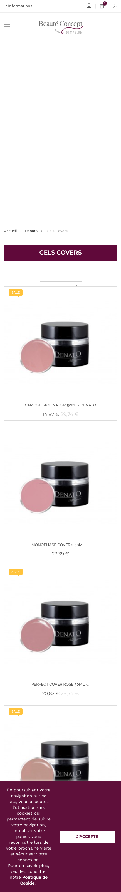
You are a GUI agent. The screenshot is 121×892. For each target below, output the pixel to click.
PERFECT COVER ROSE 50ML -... (60, 684)
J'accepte (87, 836)
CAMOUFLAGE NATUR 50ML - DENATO (60, 405)
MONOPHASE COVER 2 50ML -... (60, 545)
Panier (104, 6)
